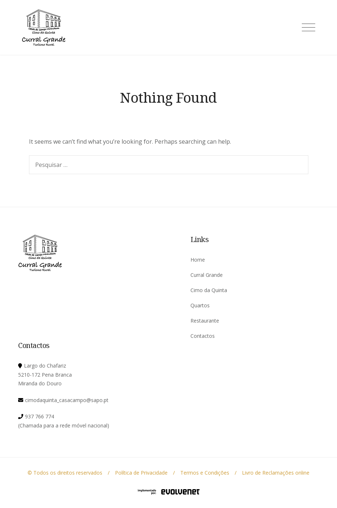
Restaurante (204, 320)
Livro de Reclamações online (275, 472)
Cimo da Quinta (208, 290)
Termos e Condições (204, 472)
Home (197, 259)
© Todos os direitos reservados (65, 472)
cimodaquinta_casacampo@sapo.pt (66, 400)
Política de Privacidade (141, 472)
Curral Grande (206, 274)
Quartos (200, 305)
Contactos (202, 335)
